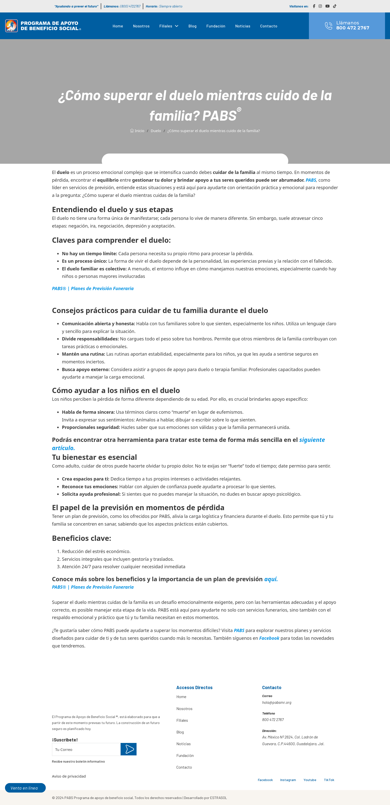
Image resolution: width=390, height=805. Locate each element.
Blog (192, 25)
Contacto (268, 25)
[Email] (86, 749)
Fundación (215, 25)
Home (118, 25)
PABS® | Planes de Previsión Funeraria (93, 288)
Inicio (137, 130)
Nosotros (141, 25)
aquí (270, 579)
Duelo (156, 130)
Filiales (165, 25)
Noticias (242, 25)
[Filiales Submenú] (177, 26)
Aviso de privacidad (69, 776)
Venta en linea (24, 788)
